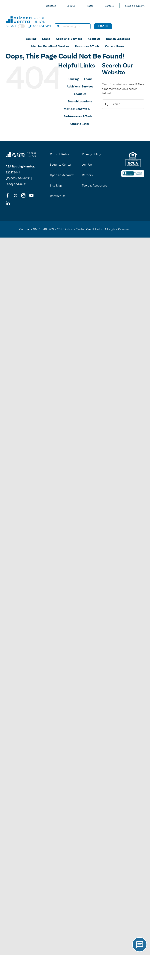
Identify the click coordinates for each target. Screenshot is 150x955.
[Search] (106, 104)
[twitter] (15, 195)
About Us (94, 39)
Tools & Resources (94, 185)
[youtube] (31, 195)
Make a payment (134, 5)
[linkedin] (8, 203)
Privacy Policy (91, 154)
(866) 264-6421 (16, 184)
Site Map (56, 185)
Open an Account (62, 175)
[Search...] (123, 104)
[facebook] (8, 195)
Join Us (71, 5)
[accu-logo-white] (21, 153)
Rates (90, 5)
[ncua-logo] (133, 161)
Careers (109, 5)
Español (15, 26)
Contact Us (57, 196)
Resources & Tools (87, 46)
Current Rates (114, 46)
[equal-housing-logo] (133, 153)
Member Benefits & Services (50, 46)
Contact (51, 5)
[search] (73, 26)
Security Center (61, 164)
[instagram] (23, 195)
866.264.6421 (39, 26)
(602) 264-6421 (19, 178)
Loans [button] (46, 39)
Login (103, 26)
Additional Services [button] (69, 39)
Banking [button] (30, 39)
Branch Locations (118, 39)
